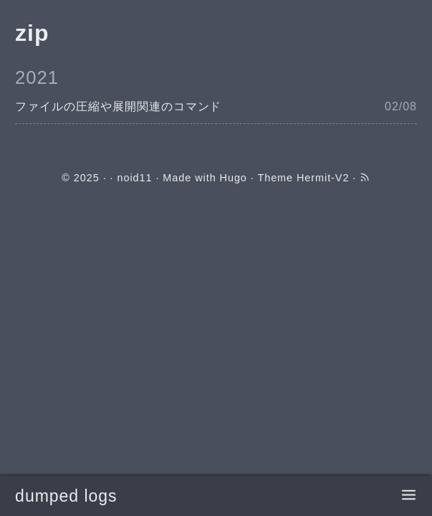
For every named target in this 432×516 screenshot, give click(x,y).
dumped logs (66, 496)
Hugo (233, 177)
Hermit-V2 (323, 177)
